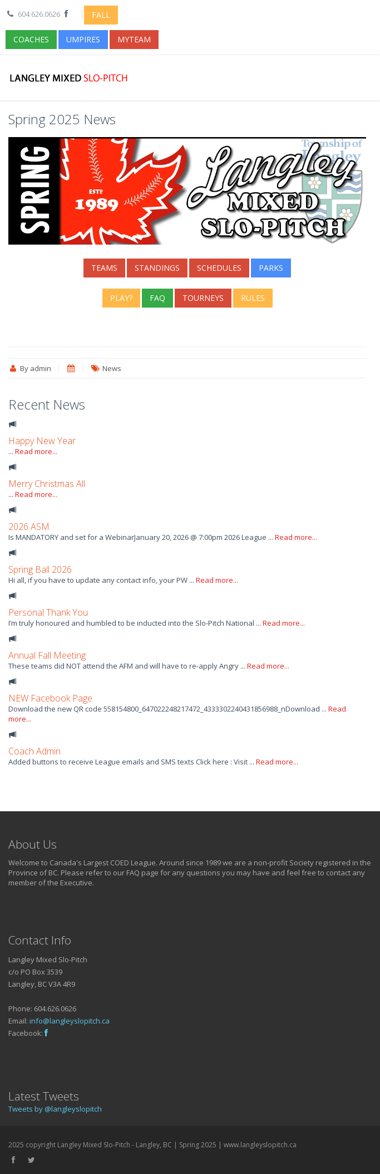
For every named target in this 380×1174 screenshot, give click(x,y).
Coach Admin (34, 751)
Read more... (36, 451)
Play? (121, 298)
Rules (253, 298)
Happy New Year (42, 441)
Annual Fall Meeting (47, 655)
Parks (271, 267)
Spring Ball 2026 (40, 569)
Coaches (31, 39)
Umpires (83, 39)
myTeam (134, 39)
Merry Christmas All (46, 484)
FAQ (157, 298)
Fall (101, 14)
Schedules (219, 267)
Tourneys (203, 298)
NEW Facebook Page (50, 698)
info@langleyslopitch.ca (69, 1021)
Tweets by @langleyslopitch (55, 1109)
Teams (104, 267)
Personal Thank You (48, 612)
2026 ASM (29, 526)
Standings (157, 267)
